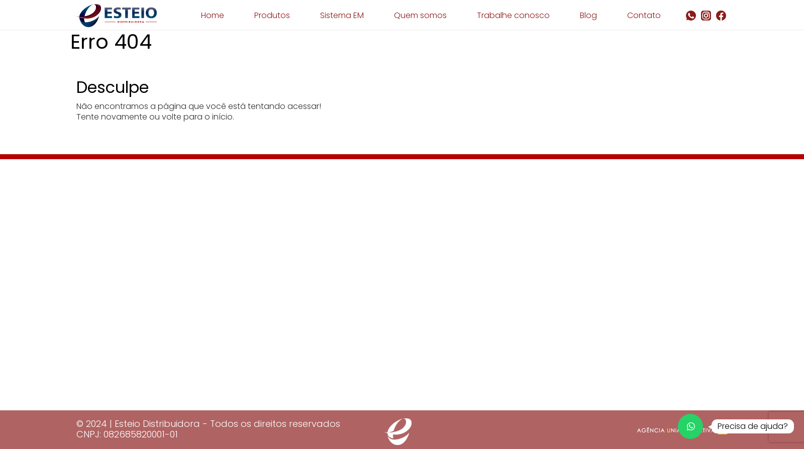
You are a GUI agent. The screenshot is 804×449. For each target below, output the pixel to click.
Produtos (272, 15)
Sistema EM (342, 15)
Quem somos (420, 15)
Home (212, 15)
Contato (644, 15)
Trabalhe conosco (513, 15)
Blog (588, 15)
